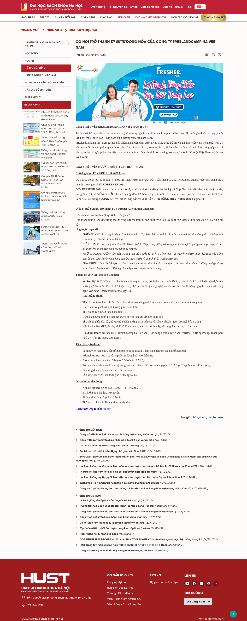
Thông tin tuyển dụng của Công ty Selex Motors (53, 216)
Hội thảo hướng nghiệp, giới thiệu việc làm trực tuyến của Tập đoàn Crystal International (131, 477)
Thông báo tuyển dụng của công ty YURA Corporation (54, 247)
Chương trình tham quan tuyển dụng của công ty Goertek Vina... (55, 116)
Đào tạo (106, 17)
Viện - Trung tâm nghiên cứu (124, 598)
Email (134, 7)
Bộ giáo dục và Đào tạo (164, 582)
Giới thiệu (28, 17)
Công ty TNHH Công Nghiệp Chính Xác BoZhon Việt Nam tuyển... (52, 182)
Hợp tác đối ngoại (184, 17)
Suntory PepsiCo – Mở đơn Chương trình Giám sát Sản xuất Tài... (54, 231)
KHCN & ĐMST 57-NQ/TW (150, 17)
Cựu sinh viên (33, 97)
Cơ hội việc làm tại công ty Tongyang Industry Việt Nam (112, 523)
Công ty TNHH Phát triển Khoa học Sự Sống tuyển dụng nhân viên (117, 434)
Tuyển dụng (97, 7)
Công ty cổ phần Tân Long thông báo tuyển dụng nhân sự (112, 517)
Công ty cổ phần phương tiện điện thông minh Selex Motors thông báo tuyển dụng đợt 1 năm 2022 (136, 489)
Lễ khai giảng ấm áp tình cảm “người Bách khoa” (108, 501)
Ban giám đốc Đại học (120, 587)
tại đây (107, 408)
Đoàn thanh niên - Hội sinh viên (44, 82)
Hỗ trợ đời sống (35, 68)
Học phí (29, 61)
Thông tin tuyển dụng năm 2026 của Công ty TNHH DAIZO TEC (54, 141)
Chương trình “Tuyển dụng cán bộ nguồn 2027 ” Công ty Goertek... (55, 128)
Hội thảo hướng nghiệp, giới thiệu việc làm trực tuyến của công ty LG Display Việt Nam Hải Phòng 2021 (139, 466)
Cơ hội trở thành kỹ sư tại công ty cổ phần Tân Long (109, 446)
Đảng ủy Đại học (117, 582)
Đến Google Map (198, 601)
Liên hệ (167, 7)
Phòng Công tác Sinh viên (207, 417)
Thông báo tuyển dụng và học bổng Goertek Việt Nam (54, 154)
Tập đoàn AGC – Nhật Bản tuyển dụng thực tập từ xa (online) (115, 528)
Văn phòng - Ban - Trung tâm (124, 604)
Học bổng (31, 53)
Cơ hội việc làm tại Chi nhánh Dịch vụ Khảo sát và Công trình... (54, 167)
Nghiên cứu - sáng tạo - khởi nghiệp (43, 44)
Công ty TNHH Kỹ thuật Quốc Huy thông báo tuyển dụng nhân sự (116, 551)
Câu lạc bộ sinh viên (38, 90)
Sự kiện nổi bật (65, 17)
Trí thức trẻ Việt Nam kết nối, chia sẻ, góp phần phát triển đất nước (118, 472)
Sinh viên (124, 17)
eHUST (179, 7)
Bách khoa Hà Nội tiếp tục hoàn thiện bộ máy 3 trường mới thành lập (119, 483)
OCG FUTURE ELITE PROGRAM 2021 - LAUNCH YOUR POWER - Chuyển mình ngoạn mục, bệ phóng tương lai (141, 539)
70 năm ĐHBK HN (214, 17)
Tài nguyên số (117, 7)
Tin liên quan (31, 104)
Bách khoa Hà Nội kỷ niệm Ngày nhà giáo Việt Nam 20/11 (113, 451)
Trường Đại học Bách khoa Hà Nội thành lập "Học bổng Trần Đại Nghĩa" (121, 506)
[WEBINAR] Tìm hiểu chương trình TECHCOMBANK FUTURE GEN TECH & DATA (124, 545)
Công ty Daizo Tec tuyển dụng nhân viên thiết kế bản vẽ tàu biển (117, 440)
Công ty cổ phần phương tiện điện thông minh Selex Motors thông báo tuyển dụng (127, 512)
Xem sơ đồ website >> (212, 618)
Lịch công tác (150, 7)
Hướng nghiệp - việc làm (40, 75)
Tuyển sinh (88, 17)
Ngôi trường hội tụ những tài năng (99, 534)
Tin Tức (45, 17)
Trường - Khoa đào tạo (120, 593)
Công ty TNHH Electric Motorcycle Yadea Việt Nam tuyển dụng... (54, 196)
